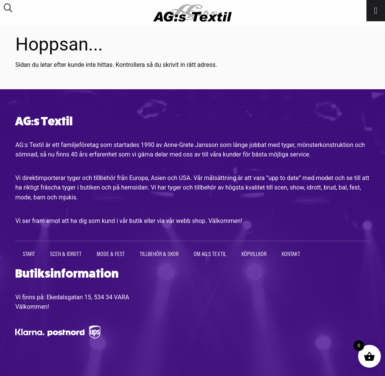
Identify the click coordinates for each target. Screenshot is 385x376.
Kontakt (291, 253)
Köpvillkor (253, 253)
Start (29, 253)
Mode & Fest (111, 253)
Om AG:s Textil (210, 253)
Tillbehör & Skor (159, 253)
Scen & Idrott (65, 253)
